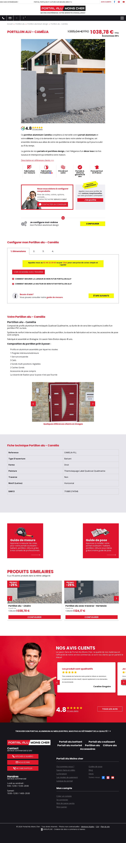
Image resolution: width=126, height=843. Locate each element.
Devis (91, 773)
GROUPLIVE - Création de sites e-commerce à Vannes (63, 829)
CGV (97, 826)
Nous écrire (23, 762)
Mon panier (61, 807)
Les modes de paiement (67, 777)
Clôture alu (110, 745)
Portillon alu (92, 745)
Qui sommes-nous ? (65, 766)
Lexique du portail (64, 781)
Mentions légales (87, 826)
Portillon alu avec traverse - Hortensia (86, 606)
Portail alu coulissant (102, 741)
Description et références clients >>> (37, 160)
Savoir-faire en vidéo (65, 770)
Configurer (92, 223)
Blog (91, 770)
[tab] (18, 251)
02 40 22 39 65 (49, 262)
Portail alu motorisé (69, 745)
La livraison (61, 773)
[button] (33, 403)
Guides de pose (95, 766)
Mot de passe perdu (65, 803)
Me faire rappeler (22, 768)
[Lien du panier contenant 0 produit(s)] (23, 18)
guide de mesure (54, 297)
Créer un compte (64, 796)
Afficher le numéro (22, 756)
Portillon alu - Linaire (19, 606)
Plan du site (105, 826)
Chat (65, 262)
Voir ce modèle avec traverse (28, 272)
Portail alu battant (70, 741)
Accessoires (87, 749)
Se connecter (62, 799)
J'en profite (90, 200)
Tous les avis (110, 708)
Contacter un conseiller (52, 204)
